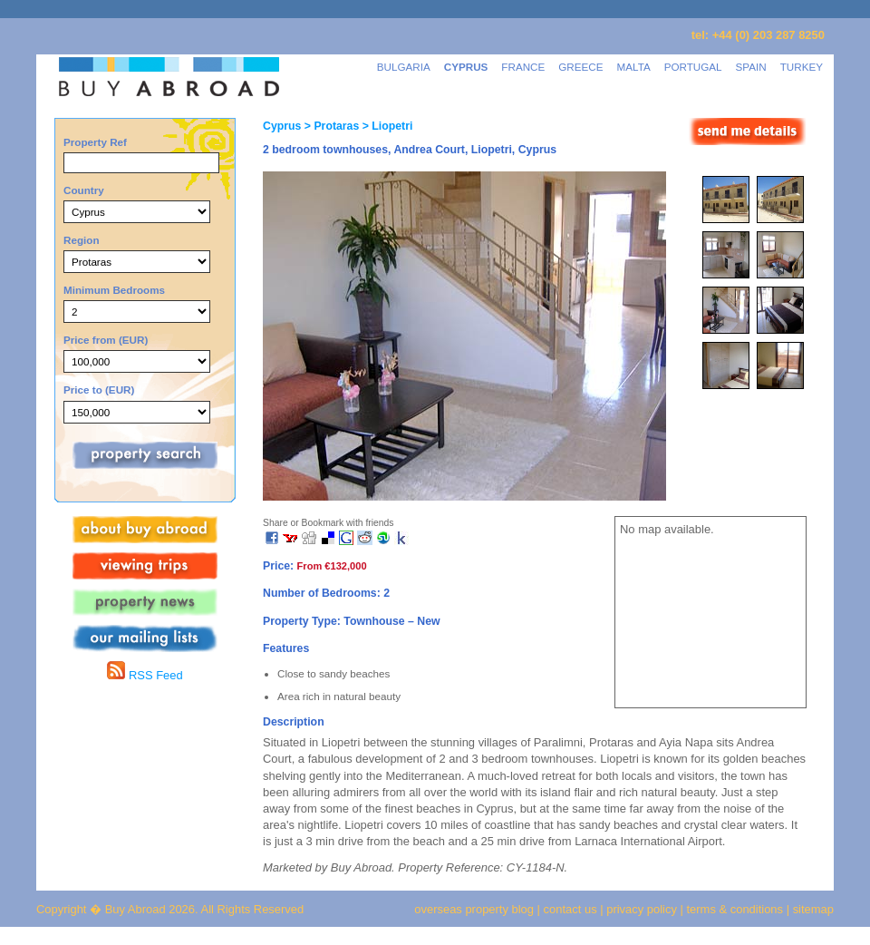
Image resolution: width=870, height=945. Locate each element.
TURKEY (801, 67)
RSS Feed (144, 675)
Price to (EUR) (98, 389)
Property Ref (95, 142)
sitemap (811, 909)
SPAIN (751, 67)
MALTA (634, 67)
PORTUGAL (693, 67)
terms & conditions (737, 909)
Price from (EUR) (105, 340)
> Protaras (330, 126)
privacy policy (641, 909)
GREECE (580, 67)
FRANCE (523, 67)
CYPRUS (466, 67)
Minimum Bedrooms (114, 290)
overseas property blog (474, 909)
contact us (570, 909)
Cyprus (282, 126)
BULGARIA (403, 67)
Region (81, 240)
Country (83, 190)
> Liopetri (385, 126)
